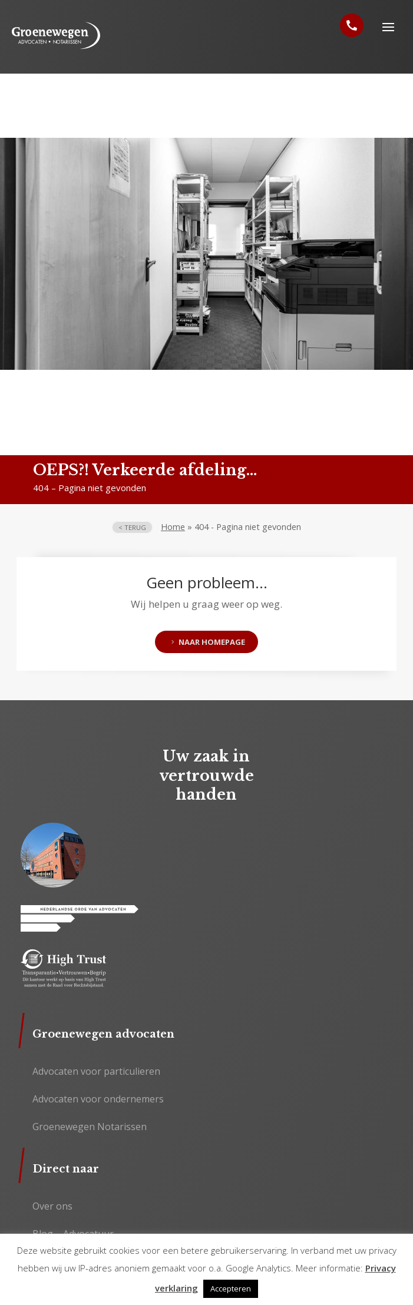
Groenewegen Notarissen (89, 1126)
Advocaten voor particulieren (96, 1071)
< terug (132, 527)
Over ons (52, 1206)
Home (173, 526)
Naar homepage (212, 642)
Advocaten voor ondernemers (98, 1098)
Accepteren (230, 1288)
